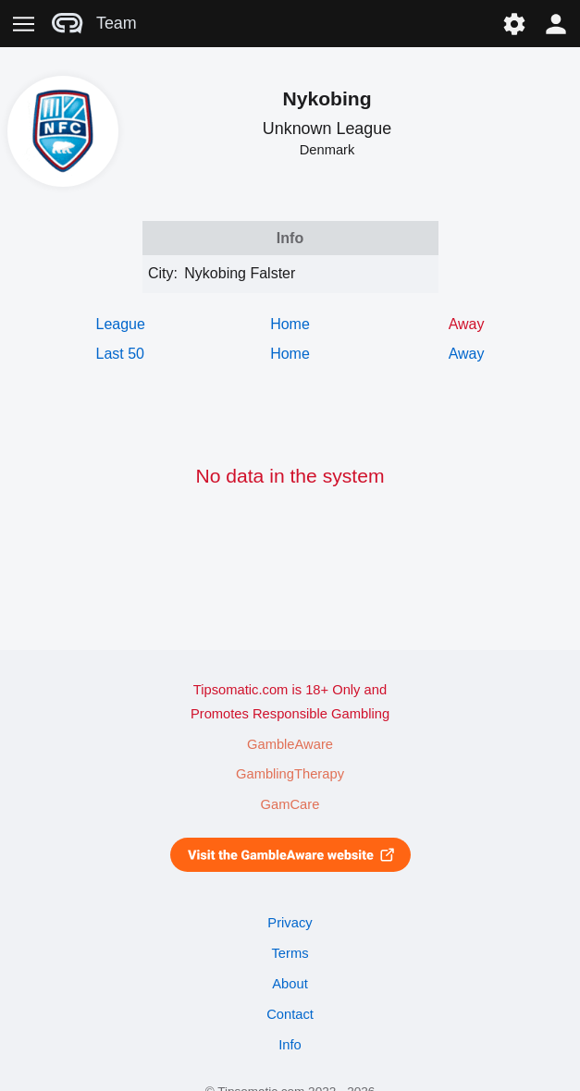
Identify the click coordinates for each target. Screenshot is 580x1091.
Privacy (289, 922)
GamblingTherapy (290, 773)
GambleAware (290, 744)
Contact (290, 1014)
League (120, 324)
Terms (289, 953)
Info (290, 1044)
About (289, 983)
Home (290, 324)
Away (467, 354)
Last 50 (120, 354)
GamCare (290, 804)
